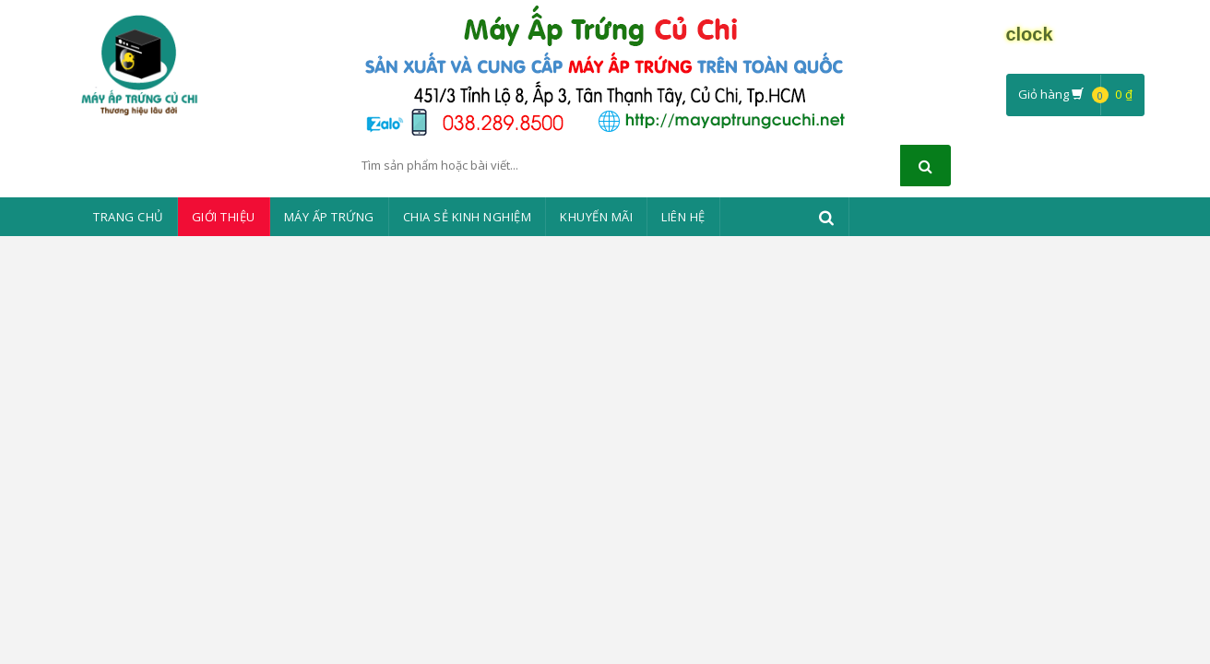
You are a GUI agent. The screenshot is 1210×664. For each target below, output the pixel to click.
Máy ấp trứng (329, 216)
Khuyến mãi (596, 216)
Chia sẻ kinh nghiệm (467, 216)
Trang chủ (128, 216)
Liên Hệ (683, 216)
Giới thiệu (223, 216)
